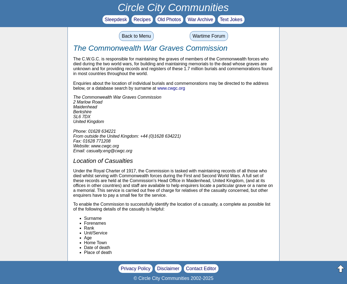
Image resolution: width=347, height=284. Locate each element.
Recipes (142, 19)
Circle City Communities (173, 7)
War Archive (200, 19)
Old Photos (169, 19)
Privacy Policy (135, 268)
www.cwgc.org (171, 88)
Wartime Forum (208, 36)
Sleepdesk (116, 19)
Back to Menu (136, 36)
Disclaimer (168, 268)
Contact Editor (201, 268)
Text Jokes (231, 19)
